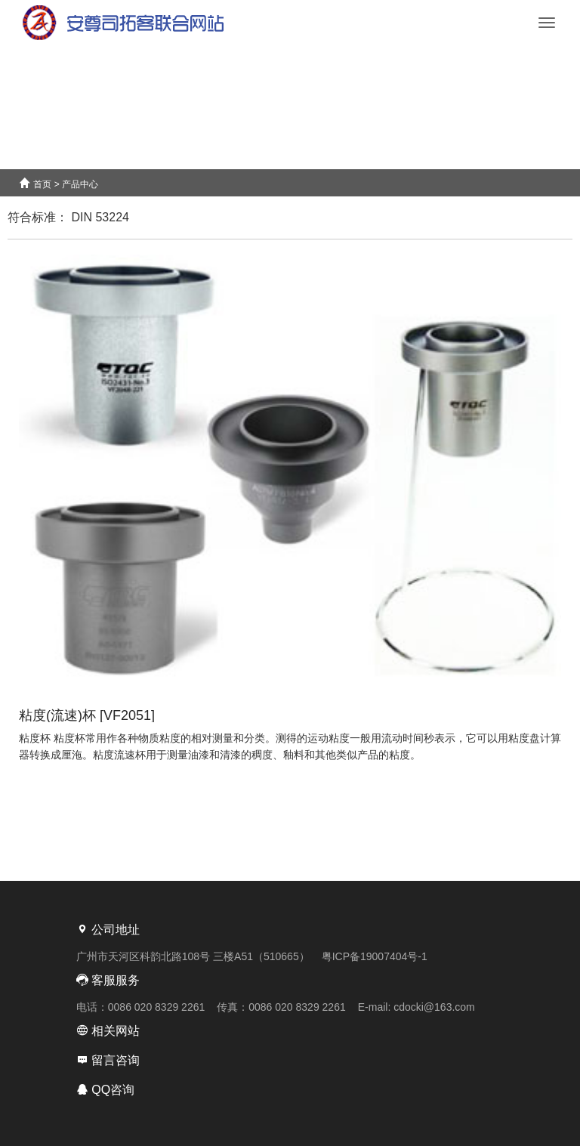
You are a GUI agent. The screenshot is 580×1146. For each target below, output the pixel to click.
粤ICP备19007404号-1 (374, 956)
